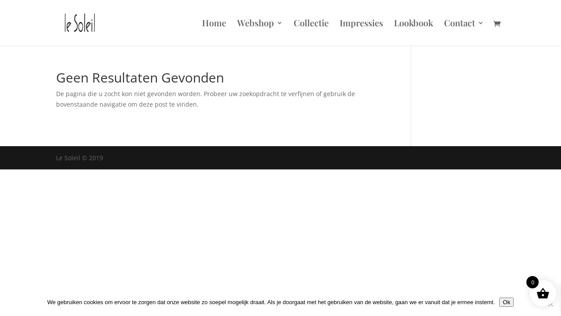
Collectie (311, 24)
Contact (459, 24)
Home (214, 24)
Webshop (255, 24)
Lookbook (413, 24)
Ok (506, 302)
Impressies (361, 24)
